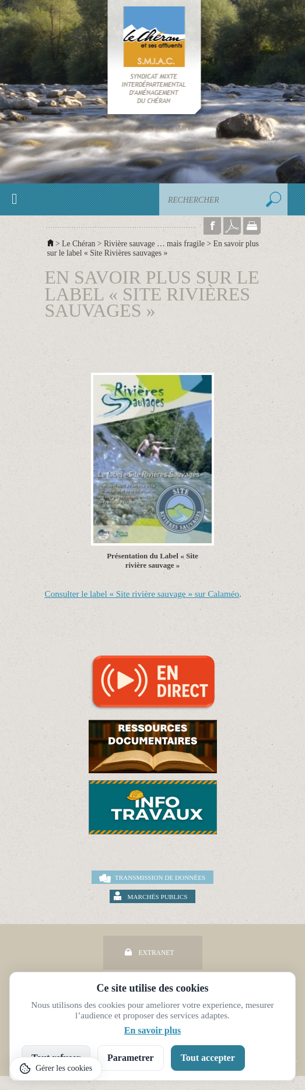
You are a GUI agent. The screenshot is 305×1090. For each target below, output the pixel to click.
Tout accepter (208, 1058)
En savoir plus (152, 1030)
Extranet (156, 952)
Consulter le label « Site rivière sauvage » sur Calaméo (142, 594)
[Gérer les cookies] (55, 1069)
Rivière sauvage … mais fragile (154, 243)
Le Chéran (78, 243)
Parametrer (130, 1058)
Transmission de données (160, 877)
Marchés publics (158, 896)
